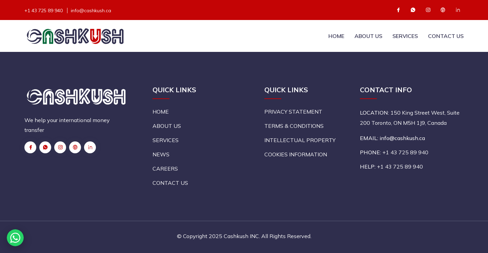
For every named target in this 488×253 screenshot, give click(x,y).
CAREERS (165, 168)
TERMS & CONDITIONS (294, 125)
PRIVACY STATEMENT (293, 111)
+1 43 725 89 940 (43, 10)
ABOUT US (368, 36)
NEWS (160, 154)
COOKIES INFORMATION (295, 154)
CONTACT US (446, 36)
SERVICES (405, 36)
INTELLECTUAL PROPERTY (300, 140)
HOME (336, 36)
